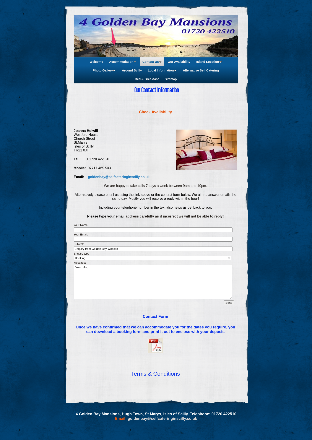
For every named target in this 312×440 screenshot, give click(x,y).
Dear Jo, (153, 285)
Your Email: (81, 234)
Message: (80, 262)
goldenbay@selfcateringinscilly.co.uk (119, 177)
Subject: (79, 244)
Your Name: (81, 225)
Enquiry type (81, 253)
